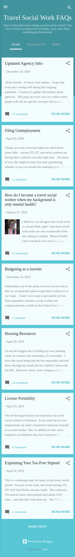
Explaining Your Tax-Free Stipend (32, 463)
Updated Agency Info (24, 63)
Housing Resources (20, 333)
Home (15, 44)
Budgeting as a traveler (23, 269)
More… (58, 44)
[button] (67, 64)
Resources (36, 44)
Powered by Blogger (37, 541)
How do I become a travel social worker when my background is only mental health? (31, 199)
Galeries (45, 549)
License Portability (20, 398)
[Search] (69, 8)
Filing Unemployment (22, 130)
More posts (37, 526)
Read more (61, 113)
